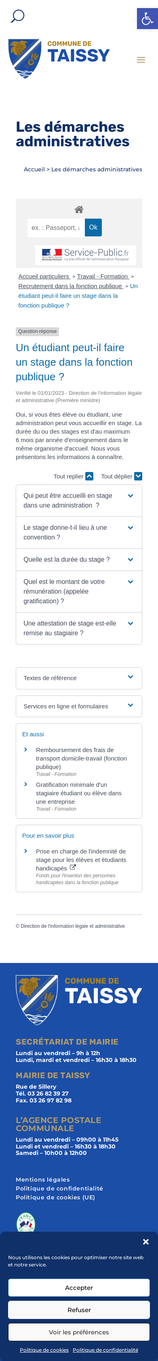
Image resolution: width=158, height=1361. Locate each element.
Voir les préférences (79, 1332)
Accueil (34, 169)
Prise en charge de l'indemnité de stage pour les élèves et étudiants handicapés (81, 860)
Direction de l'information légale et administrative (73, 926)
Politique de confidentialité (105, 1350)
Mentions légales (43, 1180)
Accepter (79, 1287)
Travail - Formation (103, 276)
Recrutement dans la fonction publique (71, 285)
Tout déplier (121, 476)
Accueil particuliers (45, 276)
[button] (147, 18)
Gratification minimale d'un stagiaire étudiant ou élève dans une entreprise (79, 793)
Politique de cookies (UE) (55, 1198)
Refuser (79, 1310)
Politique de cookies (44, 1350)
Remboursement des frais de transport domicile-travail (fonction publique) (81, 758)
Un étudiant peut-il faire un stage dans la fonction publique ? (78, 295)
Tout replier (73, 476)
